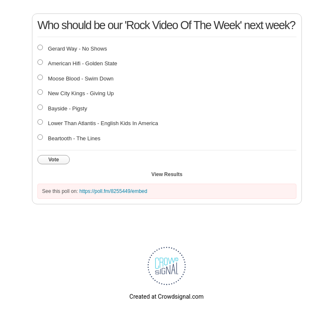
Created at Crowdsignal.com (167, 296)
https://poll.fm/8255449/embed (113, 191)
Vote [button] (53, 160)
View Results (166, 174)
